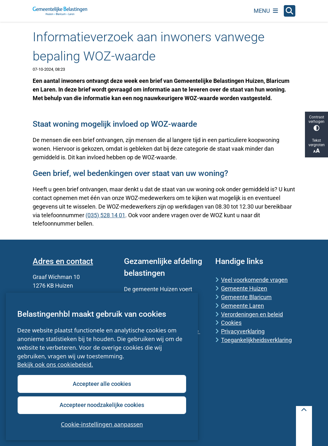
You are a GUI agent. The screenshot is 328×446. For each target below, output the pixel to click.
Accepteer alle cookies (102, 383)
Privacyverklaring (243, 331)
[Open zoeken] (289, 11)
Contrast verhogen (316, 123)
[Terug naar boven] (304, 426)
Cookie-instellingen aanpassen (102, 424)
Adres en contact (63, 261)
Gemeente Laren (242, 305)
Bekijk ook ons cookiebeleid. (55, 365)
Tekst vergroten (316, 146)
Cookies (231, 322)
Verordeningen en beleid (252, 314)
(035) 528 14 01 (105, 215)
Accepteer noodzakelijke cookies (102, 405)
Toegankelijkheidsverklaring (256, 340)
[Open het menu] (266, 11)
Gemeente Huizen (244, 288)
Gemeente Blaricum (246, 297)
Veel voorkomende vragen (254, 279)
